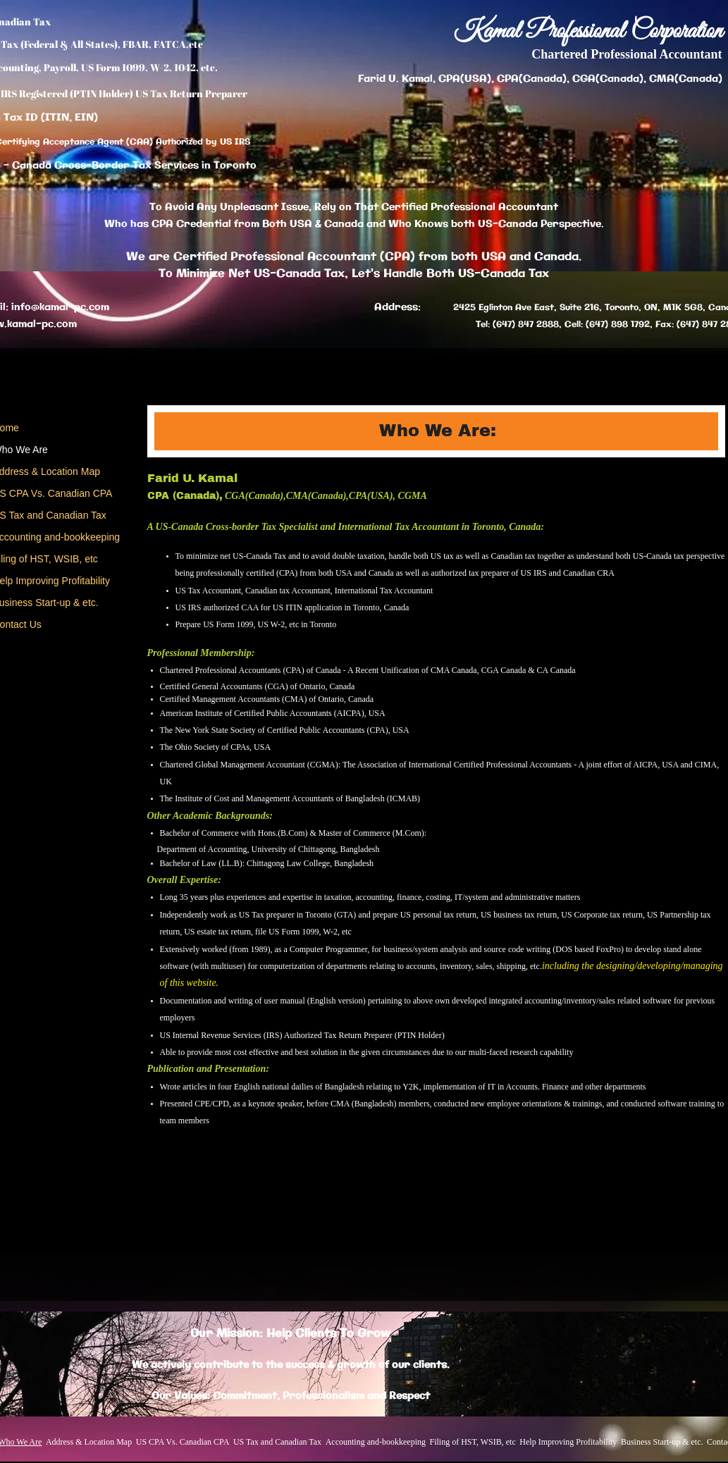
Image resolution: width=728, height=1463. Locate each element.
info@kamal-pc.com (60, 307)
